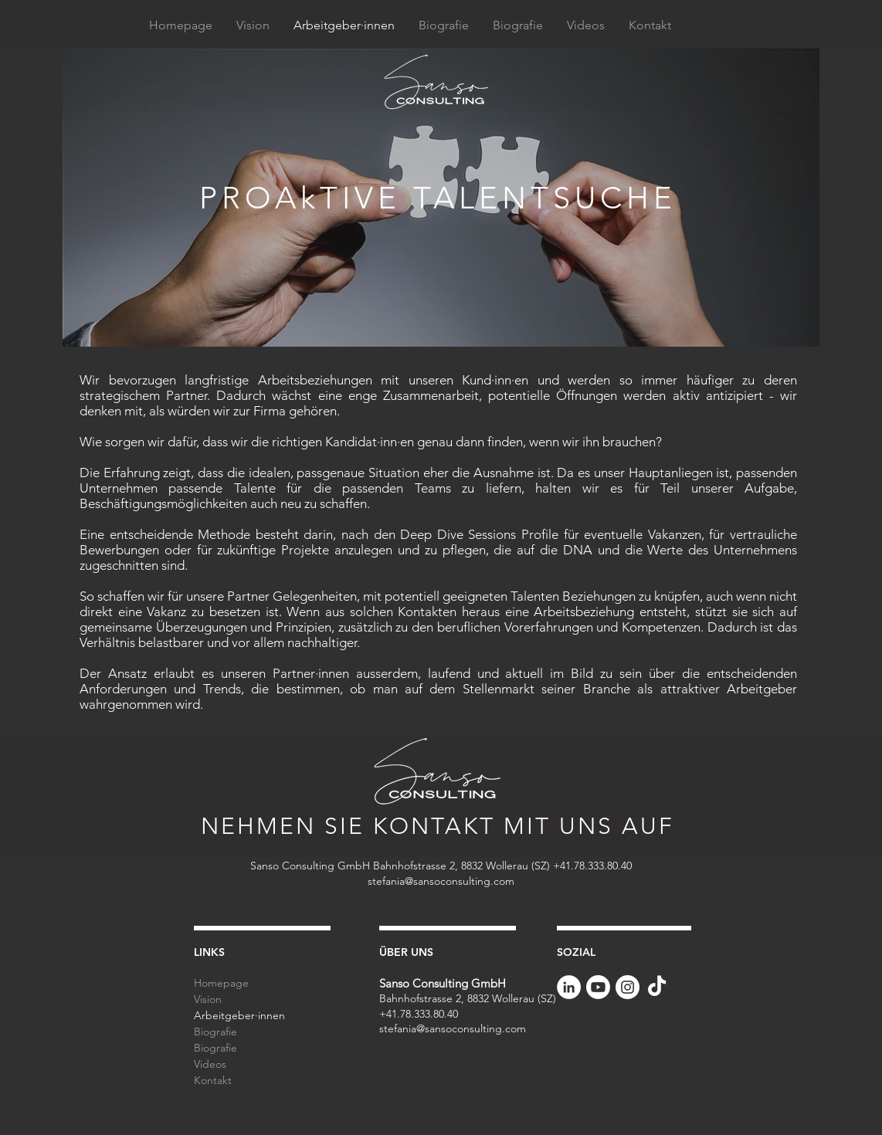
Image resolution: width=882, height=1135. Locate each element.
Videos (210, 1064)
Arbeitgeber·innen (239, 1015)
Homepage (221, 983)
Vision (208, 999)
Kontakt (213, 1080)
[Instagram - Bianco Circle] (627, 987)
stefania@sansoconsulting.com (441, 881)
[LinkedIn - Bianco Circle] (569, 987)
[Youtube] (598, 987)
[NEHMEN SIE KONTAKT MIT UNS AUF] (438, 826)
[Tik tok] (657, 987)
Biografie (215, 1031)
